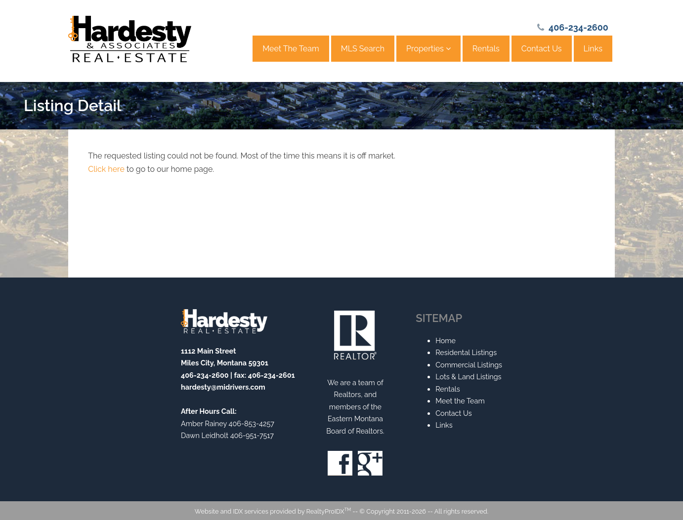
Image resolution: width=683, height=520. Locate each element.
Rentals (486, 48)
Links (593, 48)
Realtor (355, 335)
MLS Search (362, 48)
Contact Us (541, 48)
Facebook (340, 463)
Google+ (370, 463)
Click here (106, 169)
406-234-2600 (578, 27)
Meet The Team (290, 48)
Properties (428, 48)
